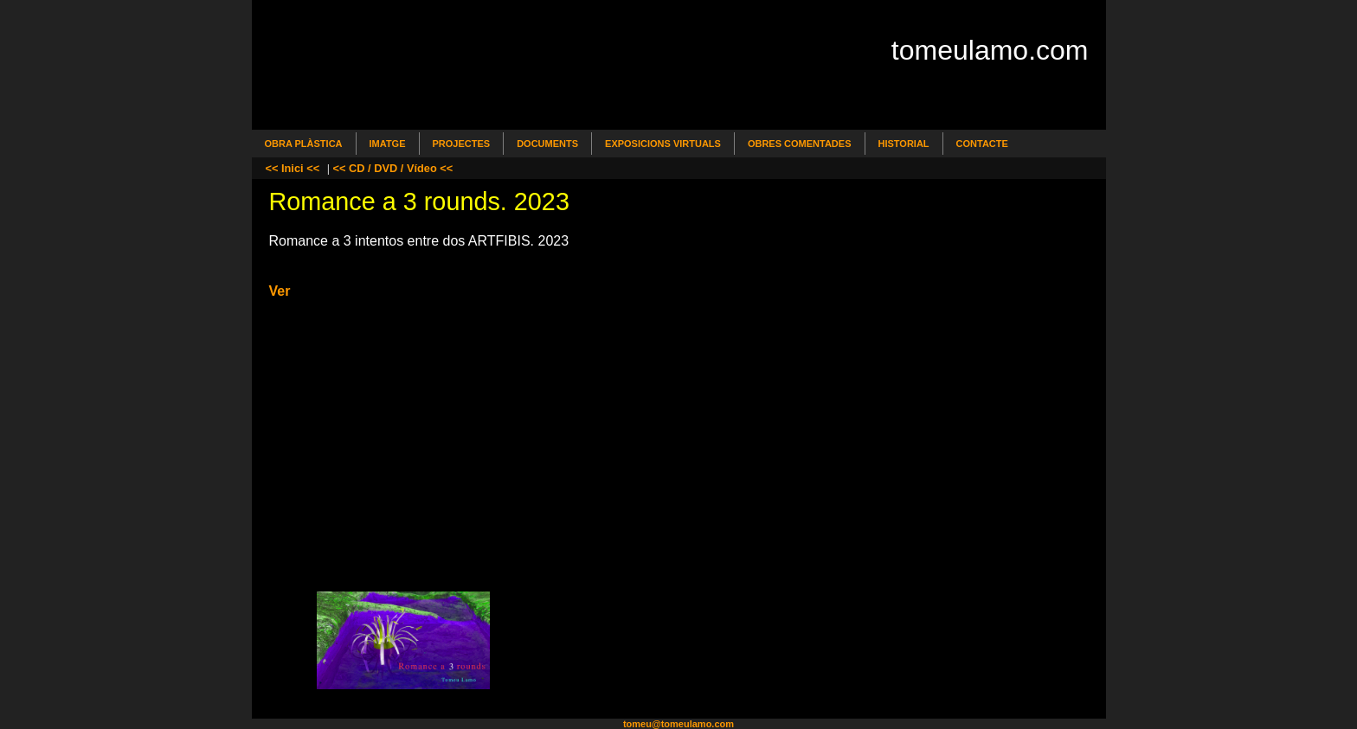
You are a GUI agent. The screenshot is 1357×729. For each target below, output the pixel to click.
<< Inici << (293, 168)
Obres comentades (800, 143)
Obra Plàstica (304, 143)
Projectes (462, 143)
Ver (280, 291)
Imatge (388, 143)
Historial (903, 143)
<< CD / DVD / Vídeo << (393, 168)
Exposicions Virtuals (663, 143)
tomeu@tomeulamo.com (678, 724)
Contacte (982, 143)
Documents (547, 143)
